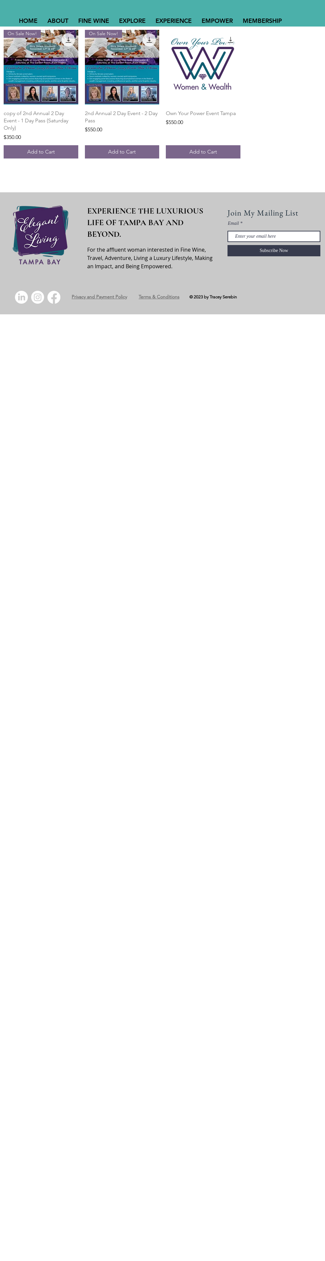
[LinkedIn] (21, 297)
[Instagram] (37, 297)
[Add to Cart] (41, 151)
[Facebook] (53, 297)
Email (233, 223)
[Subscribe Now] (274, 250)
